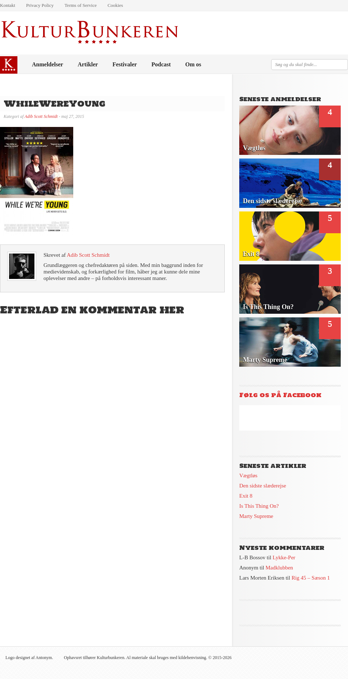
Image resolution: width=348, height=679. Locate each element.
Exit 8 (245, 496)
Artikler (88, 64)
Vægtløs (248, 475)
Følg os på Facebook (280, 395)
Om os (193, 64)
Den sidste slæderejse (262, 486)
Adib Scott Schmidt (41, 116)
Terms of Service (81, 5)
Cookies (115, 5)
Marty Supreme (256, 516)
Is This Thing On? (259, 506)
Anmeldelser (47, 64)
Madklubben (279, 568)
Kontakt (7, 5)
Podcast (161, 64)
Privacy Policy (40, 5)
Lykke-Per (284, 557)
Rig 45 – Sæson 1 (310, 578)
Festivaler (124, 64)
